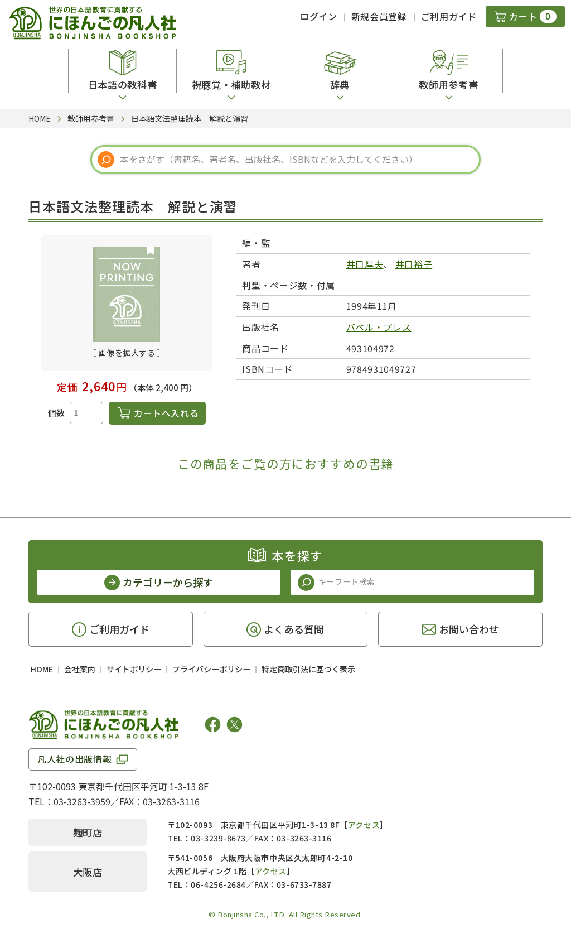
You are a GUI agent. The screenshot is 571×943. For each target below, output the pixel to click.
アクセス (364, 824)
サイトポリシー (134, 669)
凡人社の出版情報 (74, 759)
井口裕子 (414, 264)
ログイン (318, 16)
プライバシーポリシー (211, 669)
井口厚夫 (365, 264)
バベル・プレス (378, 327)
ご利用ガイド (449, 16)
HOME (42, 669)
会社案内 (79, 669)
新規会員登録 (379, 16)
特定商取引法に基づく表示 (308, 669)
